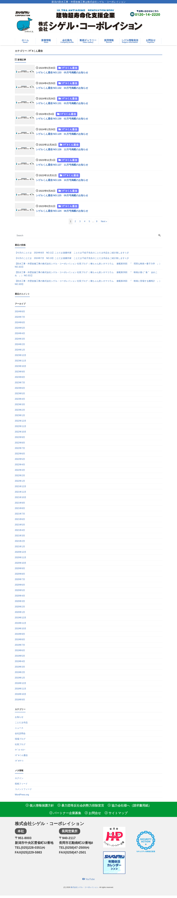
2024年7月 (20, 319)
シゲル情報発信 (130, 41)
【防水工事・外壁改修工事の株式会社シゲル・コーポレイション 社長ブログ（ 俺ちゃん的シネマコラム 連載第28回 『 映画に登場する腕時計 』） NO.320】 (88, 285)
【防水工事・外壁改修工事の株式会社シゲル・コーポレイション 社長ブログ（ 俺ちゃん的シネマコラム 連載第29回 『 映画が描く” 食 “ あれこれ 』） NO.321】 (86, 276)
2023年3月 (20, 407)
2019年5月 (20, 658)
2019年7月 (20, 647)
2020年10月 (20, 565)
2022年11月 (20, 429)
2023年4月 (20, 401)
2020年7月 (20, 582)
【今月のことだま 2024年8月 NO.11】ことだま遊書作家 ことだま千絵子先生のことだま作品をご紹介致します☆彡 (72, 255)
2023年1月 (20, 418)
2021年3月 (20, 538)
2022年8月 (20, 445)
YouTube (88, 881)
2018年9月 (20, 702)
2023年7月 (20, 385)
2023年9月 (20, 374)
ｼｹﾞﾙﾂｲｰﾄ (19, 763)
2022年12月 (20, 423)
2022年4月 (20, 467)
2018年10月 (20, 696)
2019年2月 (20, 675)
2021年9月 (20, 505)
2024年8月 (20, 314)
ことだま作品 (21, 725)
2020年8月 (20, 576)
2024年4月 (20, 336)
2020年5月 (20, 593)
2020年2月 (20, 609)
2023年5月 (20, 396)
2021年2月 (20, 543)
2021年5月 (20, 527)
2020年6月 (20, 587)
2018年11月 (20, 691)
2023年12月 (20, 357)
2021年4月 (20, 532)
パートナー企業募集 (65, 815)
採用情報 (109, 41)
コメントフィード (23, 791)
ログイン (19, 780)
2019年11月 (20, 625)
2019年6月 (20, 653)
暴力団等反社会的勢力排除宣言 (80, 808)
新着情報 (46, 41)
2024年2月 (20, 347)
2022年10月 (20, 434)
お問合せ (150, 41)
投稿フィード (21, 786)
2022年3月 (20, 472)
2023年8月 (20, 379)
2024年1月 (20, 352)
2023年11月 (20, 363)
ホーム (25, 41)
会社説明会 (20, 736)
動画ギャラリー (88, 41)
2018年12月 (20, 685)
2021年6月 (20, 521)
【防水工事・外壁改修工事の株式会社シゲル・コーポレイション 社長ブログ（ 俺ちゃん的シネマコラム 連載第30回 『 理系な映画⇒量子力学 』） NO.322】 (88, 267)
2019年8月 (20, 642)
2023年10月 (20, 368)
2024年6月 (20, 325)
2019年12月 (20, 620)
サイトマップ (116, 815)
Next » (104, 224)
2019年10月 (20, 631)
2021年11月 (20, 494)
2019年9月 (20, 636)
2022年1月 (20, 483)
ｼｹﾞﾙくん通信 (21, 758)
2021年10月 (20, 500)
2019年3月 (20, 669)
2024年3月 (20, 341)
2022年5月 (20, 461)
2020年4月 (20, 598)
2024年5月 (20, 330)
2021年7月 (20, 516)
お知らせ (19, 719)
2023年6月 (20, 390)
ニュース (19, 730)
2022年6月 (20, 456)
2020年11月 (20, 560)
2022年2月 (20, 478)
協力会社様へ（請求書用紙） (129, 808)
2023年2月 (20, 412)
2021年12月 (20, 489)
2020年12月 (20, 554)
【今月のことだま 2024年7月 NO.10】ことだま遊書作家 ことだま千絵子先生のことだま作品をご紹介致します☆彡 (72, 260)
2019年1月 (20, 680)
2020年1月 (20, 614)
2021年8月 (20, 511)
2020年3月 (20, 603)
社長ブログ (20, 747)
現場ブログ (20, 741)
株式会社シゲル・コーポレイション (84, 890)
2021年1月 (20, 549)
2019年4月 (20, 664)
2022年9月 (20, 439)
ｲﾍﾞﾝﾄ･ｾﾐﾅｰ (20, 752)
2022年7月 (20, 450)
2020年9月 (20, 571)
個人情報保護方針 (40, 808)
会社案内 (67, 41)
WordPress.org (22, 797)
